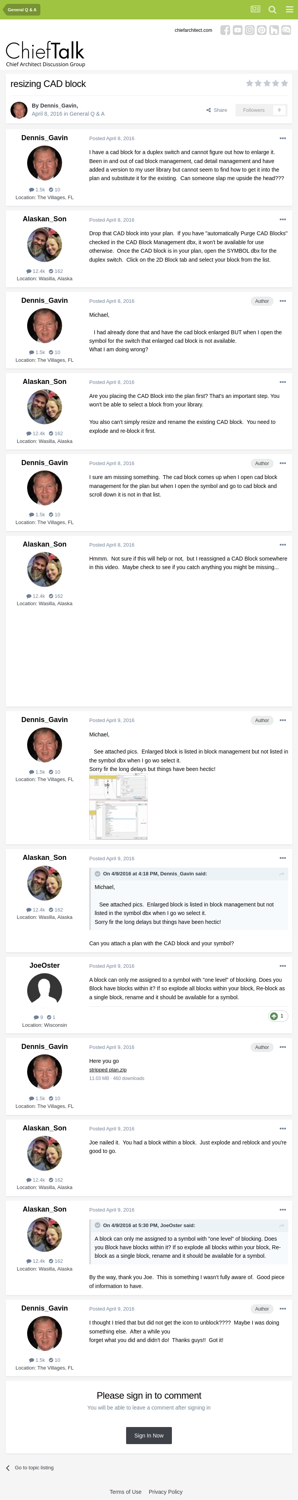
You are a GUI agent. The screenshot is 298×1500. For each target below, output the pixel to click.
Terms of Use (125, 1492)
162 (56, 271)
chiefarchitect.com (193, 30)
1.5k (37, 190)
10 (54, 190)
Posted (111, 138)
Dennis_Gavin (58, 105)
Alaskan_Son (44, 219)
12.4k (35, 271)
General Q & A (86, 114)
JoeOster (44, 965)
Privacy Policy (165, 1492)
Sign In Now (148, 1435)
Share (216, 110)
